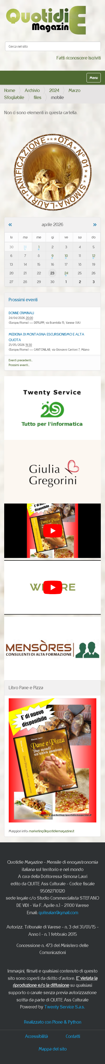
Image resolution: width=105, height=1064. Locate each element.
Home (9, 90)
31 (25, 247)
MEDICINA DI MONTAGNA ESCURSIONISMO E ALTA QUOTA (46, 337)
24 (66, 273)
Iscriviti (94, 58)
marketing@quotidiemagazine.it (51, 831)
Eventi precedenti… (21, 360)
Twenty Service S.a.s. (64, 1007)
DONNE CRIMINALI (21, 313)
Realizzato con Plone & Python (52, 1022)
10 (66, 255)
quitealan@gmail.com (58, 912)
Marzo (74, 90)
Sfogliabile (14, 97)
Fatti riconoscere (72, 58)
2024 (54, 90)
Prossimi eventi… (19, 365)
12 (93, 255)
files (37, 97)
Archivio (32, 90)
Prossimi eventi (23, 299)
